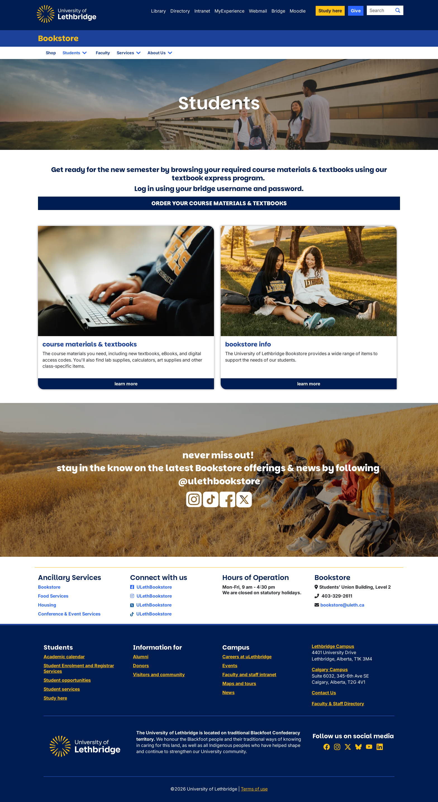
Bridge (278, 11)
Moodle (298, 11)
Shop (51, 52)
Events (229, 665)
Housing (47, 605)
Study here (55, 698)
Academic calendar (64, 656)
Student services (62, 689)
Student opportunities (67, 680)
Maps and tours (239, 683)
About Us (156, 52)
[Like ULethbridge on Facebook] (326, 746)
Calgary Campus (330, 669)
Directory (180, 11)
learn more (126, 383)
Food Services (53, 596)
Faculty (103, 52)
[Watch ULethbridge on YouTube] (369, 746)
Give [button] (356, 10)
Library (158, 11)
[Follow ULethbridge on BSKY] (358, 746)
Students (71, 52)
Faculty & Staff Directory (338, 703)
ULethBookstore (151, 587)
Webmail (258, 11)
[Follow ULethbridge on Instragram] (337, 746)
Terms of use (254, 789)
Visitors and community (159, 674)
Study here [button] (330, 10)
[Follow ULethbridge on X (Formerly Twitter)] (347, 746)
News (228, 692)
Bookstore (58, 38)
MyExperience (229, 11)
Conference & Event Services (69, 614)
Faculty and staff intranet (249, 674)
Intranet (202, 11)
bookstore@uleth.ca (342, 605)
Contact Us (324, 692)
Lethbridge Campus (333, 646)
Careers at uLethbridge (247, 656)
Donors (141, 665)
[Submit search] (397, 10)
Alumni (140, 656)
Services (125, 52)
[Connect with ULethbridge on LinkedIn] (379, 746)
